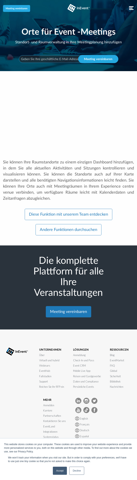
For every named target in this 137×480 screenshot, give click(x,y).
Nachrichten (116, 386)
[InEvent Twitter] (94, 400)
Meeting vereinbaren (17, 8)
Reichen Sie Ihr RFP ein (51, 386)
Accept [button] (60, 470)
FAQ (112, 365)
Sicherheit (115, 376)
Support (43, 381)
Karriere (47, 410)
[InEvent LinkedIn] (78, 400)
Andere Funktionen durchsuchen (68, 230)
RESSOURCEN (119, 349)
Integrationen (50, 431)
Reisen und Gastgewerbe (87, 376)
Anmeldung (79, 355)
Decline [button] (77, 470)
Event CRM (79, 365)
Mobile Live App (81, 370)
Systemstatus (51, 436)
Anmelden (48, 405)
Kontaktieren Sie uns (54, 421)
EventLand (49, 426)
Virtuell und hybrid (49, 360)
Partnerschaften (52, 415)
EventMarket (117, 360)
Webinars (44, 365)
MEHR (47, 399)
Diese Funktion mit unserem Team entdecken (68, 214)
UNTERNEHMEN (50, 349)
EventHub (44, 370)
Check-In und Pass (83, 360)
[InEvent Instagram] (86, 400)
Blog (112, 355)
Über (42, 355)
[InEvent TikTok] (86, 409)
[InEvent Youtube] (78, 409)
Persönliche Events (83, 386)
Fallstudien (45, 376)
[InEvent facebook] (94, 409)
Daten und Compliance (86, 381)
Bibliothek (115, 381)
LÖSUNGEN (81, 349)
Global (113, 370)
